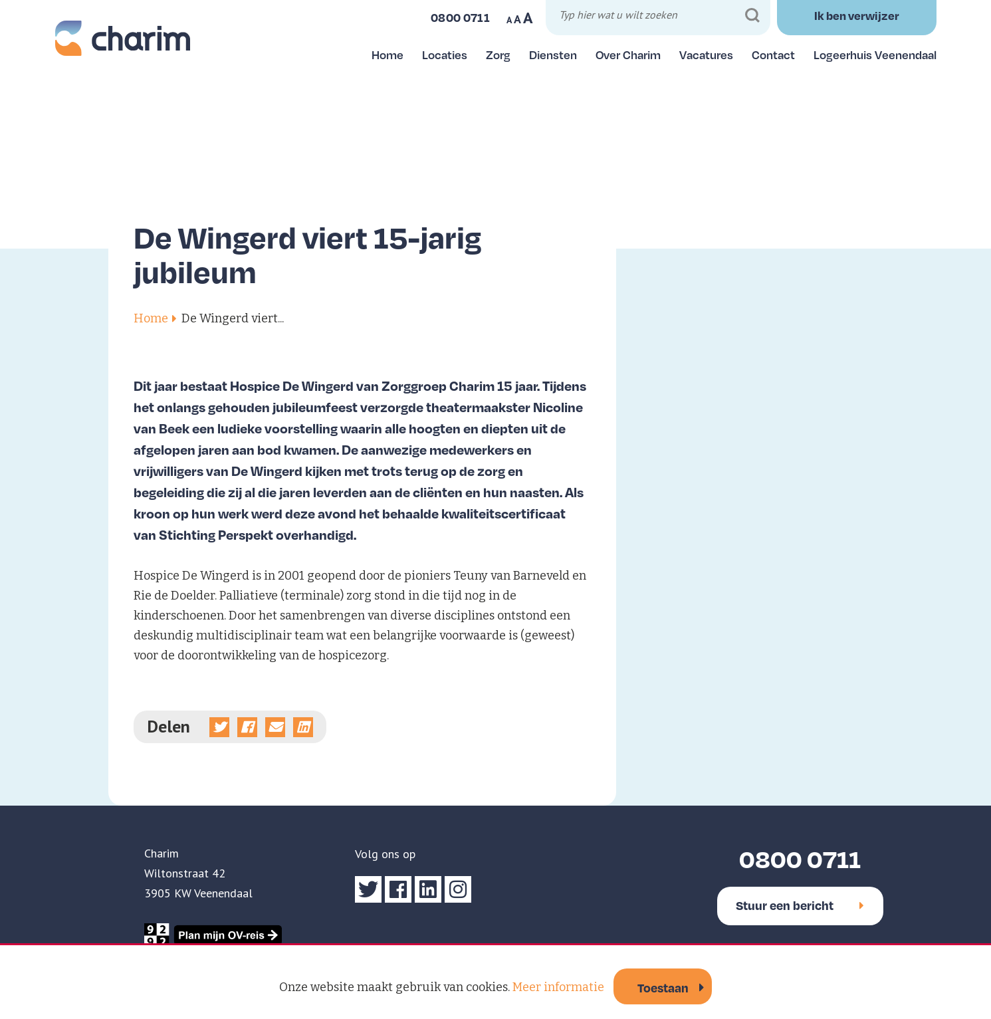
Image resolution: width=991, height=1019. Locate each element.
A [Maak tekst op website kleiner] (509, 20)
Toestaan (663, 987)
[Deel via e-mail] (275, 727)
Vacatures (706, 54)
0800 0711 (800, 858)
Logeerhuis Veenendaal (875, 54)
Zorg (498, 54)
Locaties (444, 54)
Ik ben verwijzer (856, 15)
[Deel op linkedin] (303, 727)
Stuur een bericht (800, 905)
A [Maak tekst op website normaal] (517, 19)
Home (387, 54)
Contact (773, 54)
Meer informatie (558, 987)
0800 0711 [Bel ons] (460, 17)
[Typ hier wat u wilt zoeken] (660, 17)
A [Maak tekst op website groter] (528, 18)
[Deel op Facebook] (247, 727)
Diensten (553, 54)
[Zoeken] (752, 15)
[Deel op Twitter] (219, 727)
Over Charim (628, 54)
